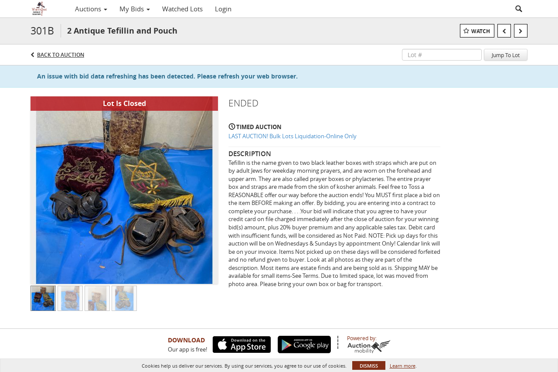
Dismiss (369, 365)
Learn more (402, 365)
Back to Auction (60, 54)
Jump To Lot (506, 54)
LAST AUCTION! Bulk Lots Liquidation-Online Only (292, 136)
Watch (480, 31)
